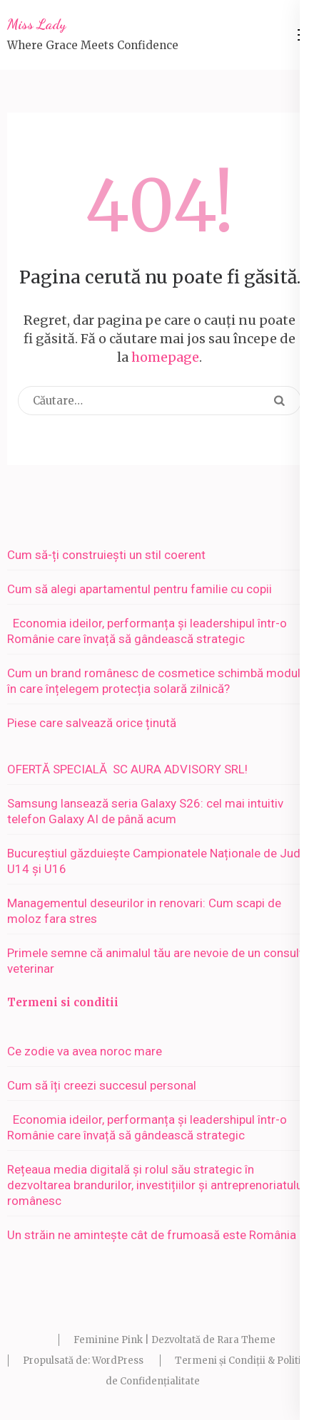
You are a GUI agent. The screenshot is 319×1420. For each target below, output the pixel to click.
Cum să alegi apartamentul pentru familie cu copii (139, 589)
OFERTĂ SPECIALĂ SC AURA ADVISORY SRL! (133, 769)
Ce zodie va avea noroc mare (84, 1051)
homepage (165, 357)
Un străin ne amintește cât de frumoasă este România (151, 1235)
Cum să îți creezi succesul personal (101, 1085)
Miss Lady (36, 24)
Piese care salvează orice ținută (91, 723)
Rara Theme (246, 1340)
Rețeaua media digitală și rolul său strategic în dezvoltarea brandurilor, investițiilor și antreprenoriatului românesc (156, 1185)
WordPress (117, 1360)
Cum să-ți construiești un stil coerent (106, 555)
